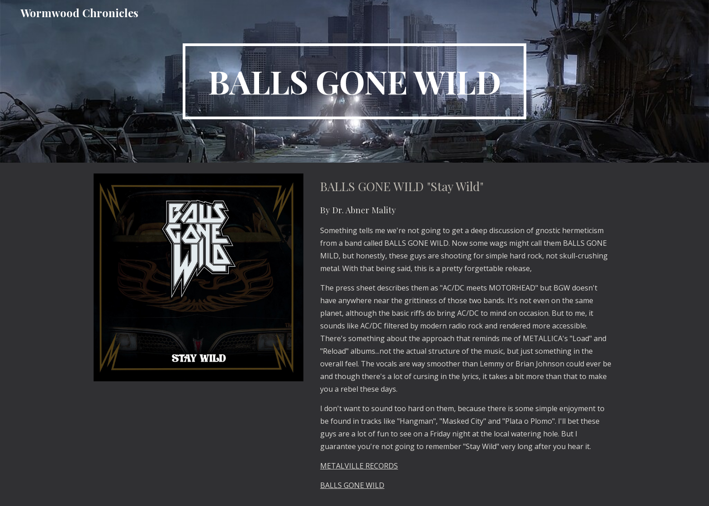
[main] (354, 81)
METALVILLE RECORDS (359, 466)
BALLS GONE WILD (352, 485)
